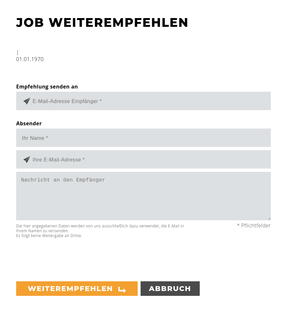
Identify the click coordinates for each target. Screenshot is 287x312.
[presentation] (65, 257)
